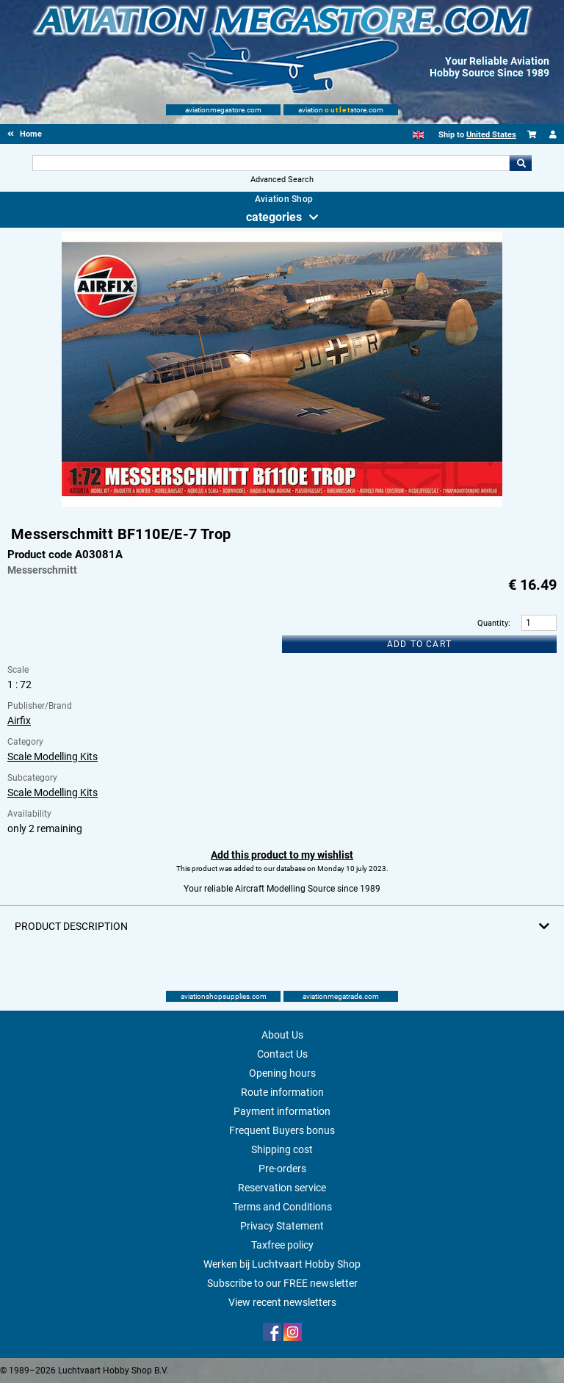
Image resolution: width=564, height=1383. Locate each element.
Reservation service (282, 1188)
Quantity (492, 623)
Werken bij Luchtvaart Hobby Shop (282, 1264)
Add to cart (419, 644)
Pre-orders (282, 1168)
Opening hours (282, 1073)
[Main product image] (282, 504)
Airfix (19, 720)
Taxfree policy (282, 1245)
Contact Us (282, 1054)
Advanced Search (282, 179)
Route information (282, 1092)
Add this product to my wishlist (282, 855)
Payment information (282, 1111)
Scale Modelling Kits (52, 756)
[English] (418, 135)
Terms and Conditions (282, 1207)
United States (491, 135)
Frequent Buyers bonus (282, 1130)
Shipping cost (282, 1149)
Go (521, 163)
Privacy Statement (282, 1226)
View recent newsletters (282, 1302)
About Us (282, 1035)
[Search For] (270, 163)
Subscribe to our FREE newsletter (282, 1283)
